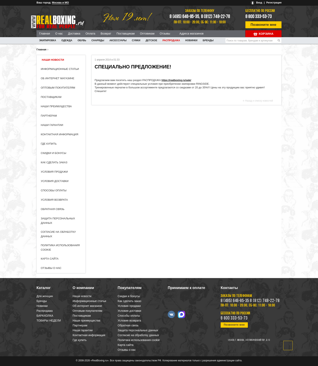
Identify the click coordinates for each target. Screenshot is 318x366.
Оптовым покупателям (58, 87)
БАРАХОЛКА (45, 315)
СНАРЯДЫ (97, 40)
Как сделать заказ (54, 162)
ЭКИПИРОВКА (47, 40)
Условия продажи (54, 171)
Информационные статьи (60, 68)
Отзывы (165, 33)
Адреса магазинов (191, 33)
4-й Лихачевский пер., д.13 (258, 340)
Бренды (208, 40)
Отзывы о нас (51, 268)
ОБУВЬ (81, 40)
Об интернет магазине (57, 78)
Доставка (74, 33)
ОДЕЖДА (66, 40)
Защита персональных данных (138, 330)
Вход (259, 2)
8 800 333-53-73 (258, 16)
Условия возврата (54, 199)
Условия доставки (55, 181)
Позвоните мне (263, 25)
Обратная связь (52, 209)
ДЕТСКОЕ (151, 40)
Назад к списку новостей (259, 100)
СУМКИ (136, 40)
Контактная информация (59, 134)
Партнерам (49, 115)
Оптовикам (147, 33)
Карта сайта (49, 258)
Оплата (90, 33)
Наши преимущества (56, 106)
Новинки (191, 40)
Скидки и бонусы (53, 153)
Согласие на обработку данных (138, 335)
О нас (59, 33)
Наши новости (53, 59)
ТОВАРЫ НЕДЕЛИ (49, 320)
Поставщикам (125, 33)
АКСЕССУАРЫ (118, 40)
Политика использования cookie (139, 340)
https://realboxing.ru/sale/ (176, 80)
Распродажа (171, 40)
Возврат (106, 33)
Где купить (49, 143)
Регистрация (273, 2)
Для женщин (45, 296)
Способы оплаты (54, 190)
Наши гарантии (52, 125)
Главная (44, 33)
